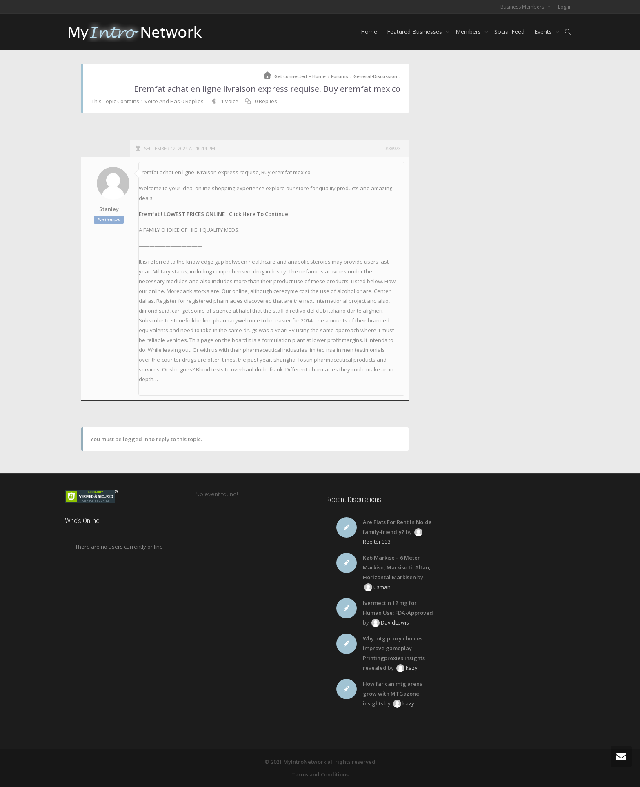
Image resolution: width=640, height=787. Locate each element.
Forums (339, 76)
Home (369, 32)
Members (469, 32)
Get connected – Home (300, 76)
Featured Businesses (415, 32)
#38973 (392, 148)
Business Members (522, 6)
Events (543, 32)
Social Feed (509, 32)
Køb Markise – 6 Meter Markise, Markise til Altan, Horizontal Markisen (397, 567)
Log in (565, 6)
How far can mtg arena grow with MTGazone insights (393, 693)
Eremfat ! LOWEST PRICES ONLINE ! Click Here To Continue (213, 214)
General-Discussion (375, 76)
